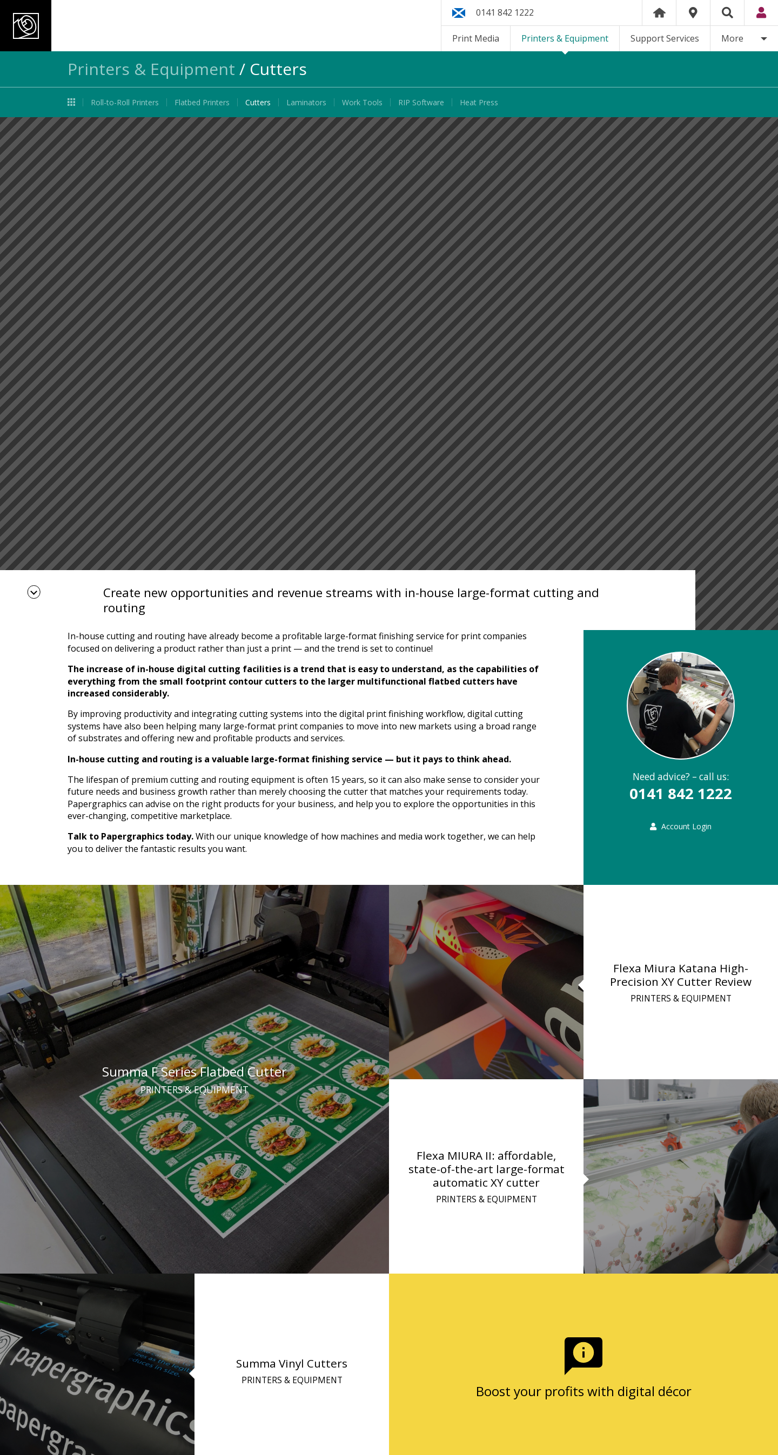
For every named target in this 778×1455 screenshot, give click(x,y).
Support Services (665, 38)
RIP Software (421, 102)
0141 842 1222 (505, 12)
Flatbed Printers (202, 102)
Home (659, 12)
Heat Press (479, 102)
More (732, 38)
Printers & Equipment (564, 38)
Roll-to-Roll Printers (125, 102)
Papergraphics (101, 25)
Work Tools (362, 102)
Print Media (475, 38)
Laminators (306, 102)
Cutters (258, 102)
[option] (389, 373)
